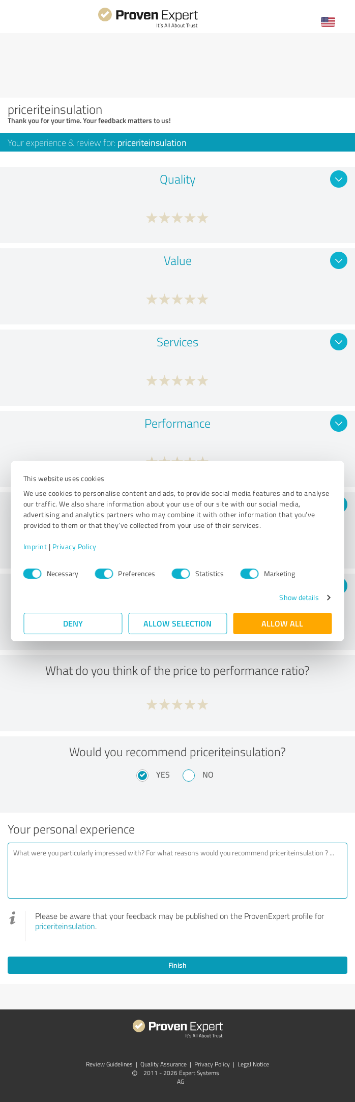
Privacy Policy (74, 546)
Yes (163, 774)
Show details (298, 597)
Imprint (35, 546)
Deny (73, 623)
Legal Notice (253, 1064)
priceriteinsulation (65, 926)
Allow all (282, 623)
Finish (177, 965)
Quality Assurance (163, 1064)
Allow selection (177, 623)
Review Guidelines (109, 1064)
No (208, 774)
